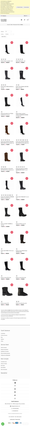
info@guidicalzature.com (15, 406)
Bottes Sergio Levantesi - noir (7, 61)
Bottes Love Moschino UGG (21, 303)
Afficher (2, 31)
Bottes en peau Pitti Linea (6, 277)
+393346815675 (15, 410)
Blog (2, 337)
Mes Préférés (3, 367)
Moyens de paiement (4, 349)
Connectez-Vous (4, 361)
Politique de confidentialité (5, 355)
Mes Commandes (4, 369)
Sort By (2, 34)
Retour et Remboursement (5, 353)
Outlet (11, 24)
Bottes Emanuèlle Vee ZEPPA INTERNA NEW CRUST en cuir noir (21, 170)
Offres (2, 341)
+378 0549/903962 (15, 408)
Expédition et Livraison (5, 351)
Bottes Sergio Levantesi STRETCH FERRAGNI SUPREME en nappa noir (22, 115)
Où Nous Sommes (4, 335)
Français (4, 15)
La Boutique (3, 333)
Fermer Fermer (19, 7)
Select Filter (4, 36)
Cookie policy (12, 419)
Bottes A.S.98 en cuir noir (21, 223)
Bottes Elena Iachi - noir (20, 61)
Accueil (8, 24)
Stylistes (2, 339)
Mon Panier (3, 365)
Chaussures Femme (16, 24)
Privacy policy (17, 419)
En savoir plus (26, 7)
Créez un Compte (4, 363)
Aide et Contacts (4, 347)
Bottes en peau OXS (5, 303)
